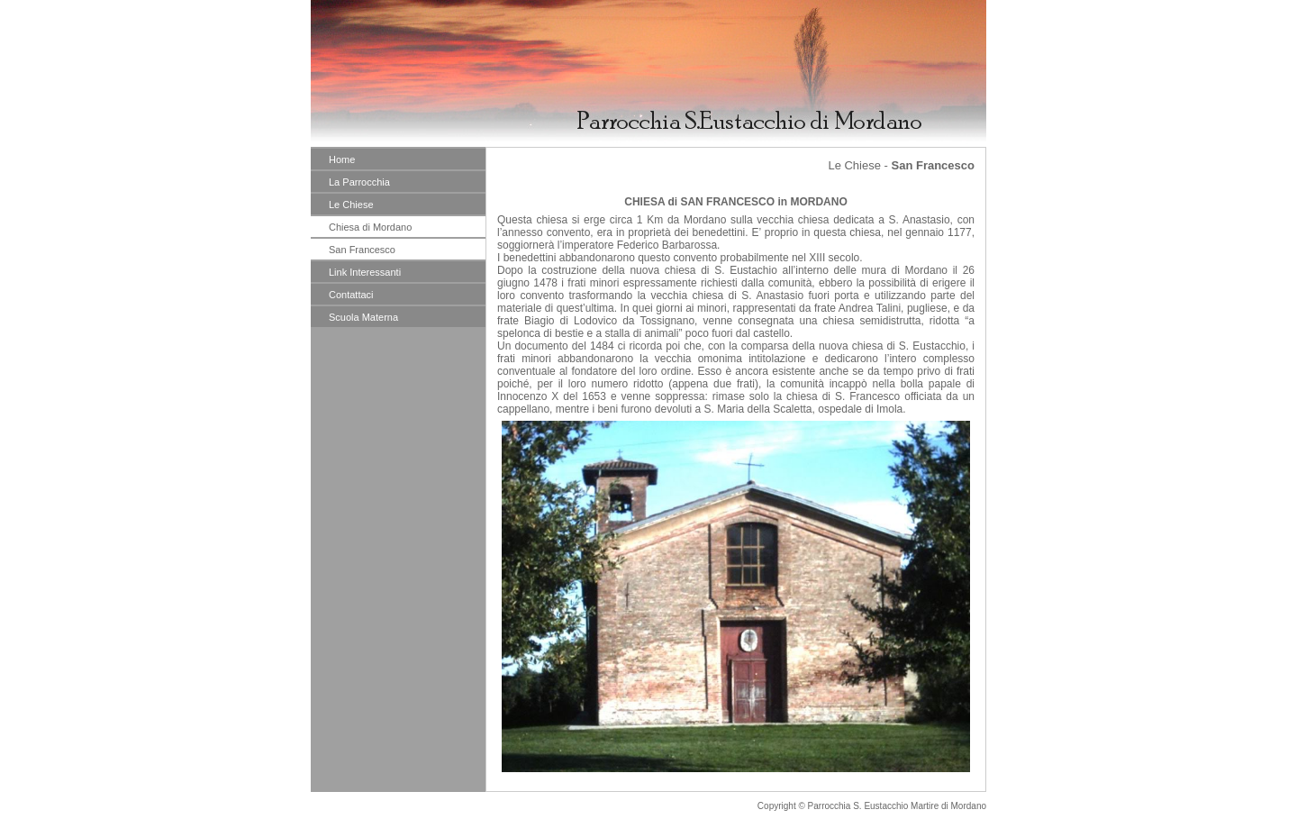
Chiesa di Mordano (370, 227)
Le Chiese (351, 204)
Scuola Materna (363, 317)
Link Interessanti (365, 272)
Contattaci (351, 294)
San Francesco (362, 249)
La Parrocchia (359, 182)
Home (342, 159)
